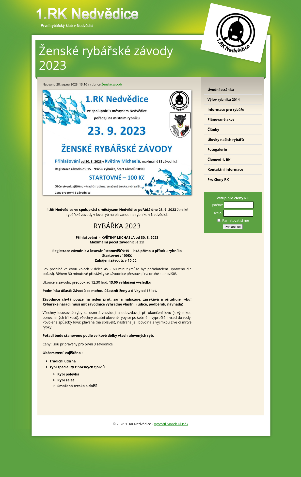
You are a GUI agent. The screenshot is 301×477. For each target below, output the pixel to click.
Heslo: (217, 213)
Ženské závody (112, 84)
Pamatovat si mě (233, 220)
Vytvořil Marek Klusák (171, 424)
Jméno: (217, 205)
